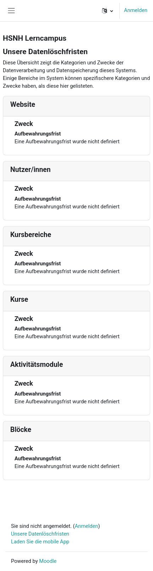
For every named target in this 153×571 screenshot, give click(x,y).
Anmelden (135, 10)
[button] (107, 10)
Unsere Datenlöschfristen (40, 534)
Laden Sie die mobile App (40, 541)
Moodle (47, 561)
